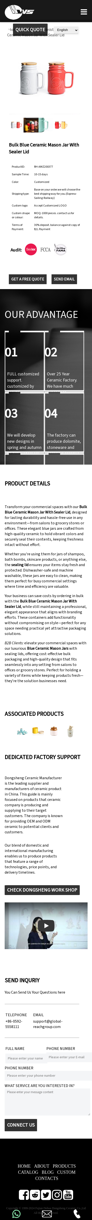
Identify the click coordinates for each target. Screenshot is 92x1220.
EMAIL (38, 1015)
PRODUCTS (64, 1166)
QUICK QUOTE (30, 29)
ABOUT (41, 1166)
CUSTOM (66, 1172)
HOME (24, 1166)
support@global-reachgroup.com (48, 1024)
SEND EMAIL (64, 279)
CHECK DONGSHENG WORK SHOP (42, 890)
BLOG (48, 1172)
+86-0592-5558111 (13, 1024)
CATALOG (28, 1172)
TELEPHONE (16, 1015)
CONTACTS (46, 1178)
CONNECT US (21, 1125)
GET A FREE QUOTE (27, 279)
